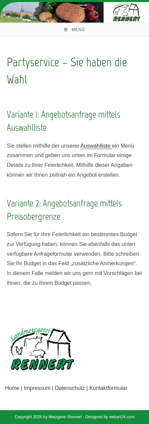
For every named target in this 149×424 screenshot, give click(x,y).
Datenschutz (70, 388)
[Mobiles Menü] (74, 29)
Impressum (37, 388)
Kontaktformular (108, 388)
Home (12, 388)
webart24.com (121, 417)
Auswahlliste (96, 146)
